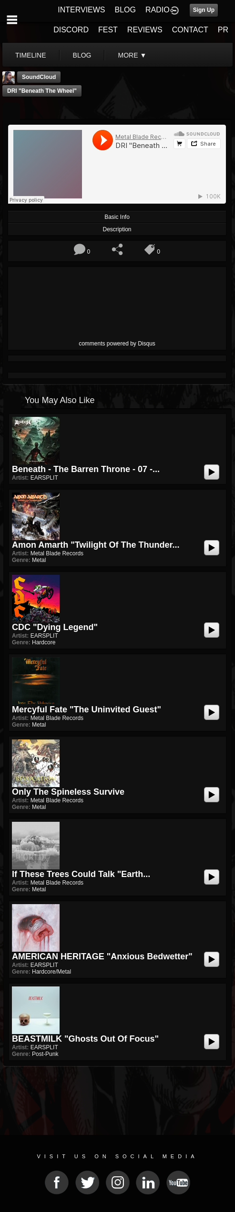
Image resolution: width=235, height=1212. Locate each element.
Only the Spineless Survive (68, 792)
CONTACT (190, 30)
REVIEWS (145, 30)
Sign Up (204, 10)
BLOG (125, 10)
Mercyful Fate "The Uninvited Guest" (86, 709)
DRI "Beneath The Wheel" (42, 91)
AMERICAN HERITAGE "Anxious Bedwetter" (102, 956)
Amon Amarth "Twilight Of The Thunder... (96, 545)
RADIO (157, 10)
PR (223, 30)
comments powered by (117, 343)
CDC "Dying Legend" (55, 627)
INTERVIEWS (81, 10)
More (132, 55)
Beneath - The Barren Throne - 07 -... (86, 469)
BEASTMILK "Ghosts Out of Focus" (85, 1039)
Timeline (30, 55)
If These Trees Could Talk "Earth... (81, 874)
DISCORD (71, 30)
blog (82, 55)
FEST (108, 30)
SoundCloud (39, 77)
